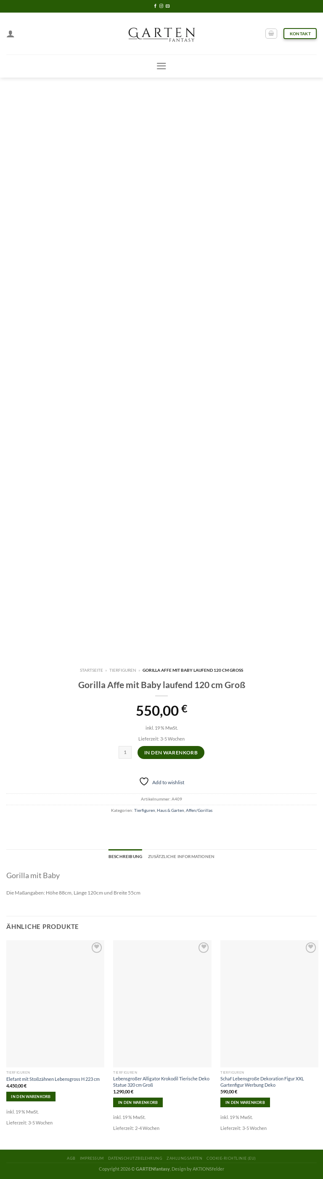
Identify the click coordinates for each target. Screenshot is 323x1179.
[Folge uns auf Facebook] (155, 6)
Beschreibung (125, 856)
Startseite (91, 670)
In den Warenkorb (171, 752)
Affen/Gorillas (199, 810)
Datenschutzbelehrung (135, 1158)
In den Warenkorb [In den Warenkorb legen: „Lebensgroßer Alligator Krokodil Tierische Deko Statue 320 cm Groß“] (138, 1102)
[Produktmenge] (125, 752)
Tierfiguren (122, 670)
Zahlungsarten (184, 1158)
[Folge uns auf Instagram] (161, 6)
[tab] (125, 856)
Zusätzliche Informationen (181, 856)
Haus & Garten (170, 810)
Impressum (92, 1158)
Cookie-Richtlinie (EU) (231, 1158)
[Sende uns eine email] (167, 6)
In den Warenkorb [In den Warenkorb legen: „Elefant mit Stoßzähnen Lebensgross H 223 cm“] (30, 1096)
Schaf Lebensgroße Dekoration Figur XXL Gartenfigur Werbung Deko (262, 1081)
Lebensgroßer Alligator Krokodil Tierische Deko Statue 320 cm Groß (161, 1081)
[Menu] (161, 66)
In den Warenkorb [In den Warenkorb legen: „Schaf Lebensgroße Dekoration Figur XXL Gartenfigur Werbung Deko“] (245, 1102)
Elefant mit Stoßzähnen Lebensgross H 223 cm (53, 1079)
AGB (71, 1158)
